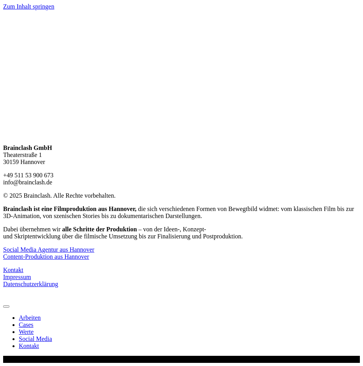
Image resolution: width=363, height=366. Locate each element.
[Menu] (6, 306)
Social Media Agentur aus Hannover (48, 249)
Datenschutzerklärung (30, 284)
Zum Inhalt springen (28, 6)
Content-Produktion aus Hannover (46, 256)
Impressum (17, 277)
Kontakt (13, 270)
